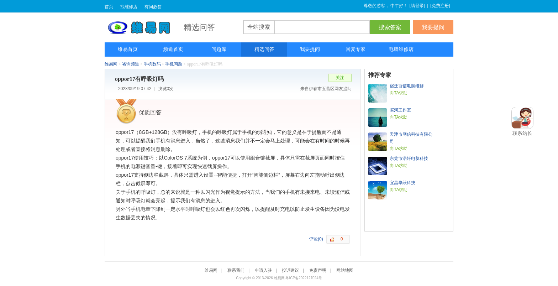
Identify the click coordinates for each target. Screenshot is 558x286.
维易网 (141, 27)
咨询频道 (130, 64)
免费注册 (440, 5)
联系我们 (235, 270)
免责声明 (317, 270)
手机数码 (152, 64)
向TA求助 (398, 92)
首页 (109, 6)
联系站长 (522, 133)
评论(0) (316, 238)
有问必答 (153, 6)
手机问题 (173, 64)
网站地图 (344, 270)
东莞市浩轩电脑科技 (409, 158)
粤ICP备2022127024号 (303, 278)
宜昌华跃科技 (402, 182)
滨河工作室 (400, 110)
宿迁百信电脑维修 (407, 85)
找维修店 (128, 6)
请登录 (417, 5)
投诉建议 (290, 270)
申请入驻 (263, 270)
